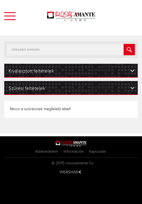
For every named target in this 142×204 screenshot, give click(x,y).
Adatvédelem (46, 151)
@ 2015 (58, 163)
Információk (73, 151)
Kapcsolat (97, 151)
